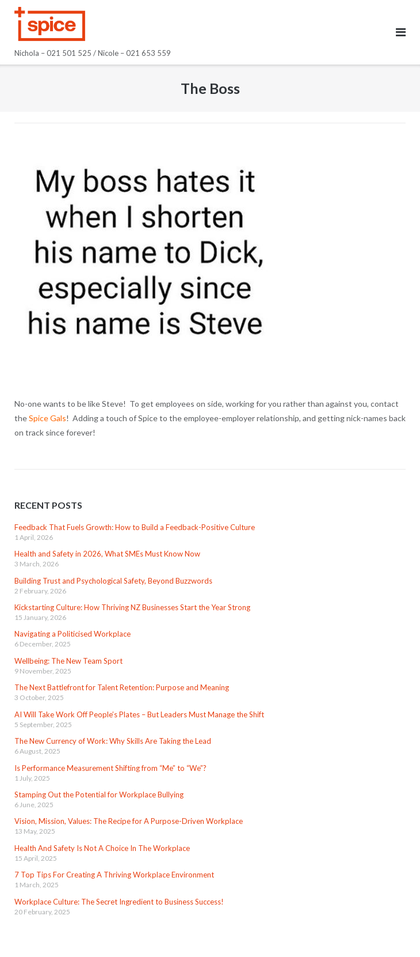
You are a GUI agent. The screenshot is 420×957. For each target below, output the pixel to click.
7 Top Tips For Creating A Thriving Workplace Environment (114, 874)
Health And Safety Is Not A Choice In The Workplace (102, 848)
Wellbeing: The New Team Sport (68, 660)
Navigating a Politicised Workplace (72, 633)
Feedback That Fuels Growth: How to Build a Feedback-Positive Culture (134, 527)
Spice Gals (47, 418)
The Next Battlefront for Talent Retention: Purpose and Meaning (121, 687)
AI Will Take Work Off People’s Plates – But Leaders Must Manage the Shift (139, 714)
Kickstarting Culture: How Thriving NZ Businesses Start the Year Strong (132, 607)
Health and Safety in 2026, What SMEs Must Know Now (107, 553)
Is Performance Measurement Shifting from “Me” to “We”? (110, 768)
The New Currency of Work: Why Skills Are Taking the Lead (112, 741)
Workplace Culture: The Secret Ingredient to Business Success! (119, 901)
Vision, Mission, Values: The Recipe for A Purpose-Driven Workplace (128, 821)
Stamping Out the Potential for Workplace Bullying (99, 794)
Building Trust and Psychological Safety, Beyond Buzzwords (113, 580)
